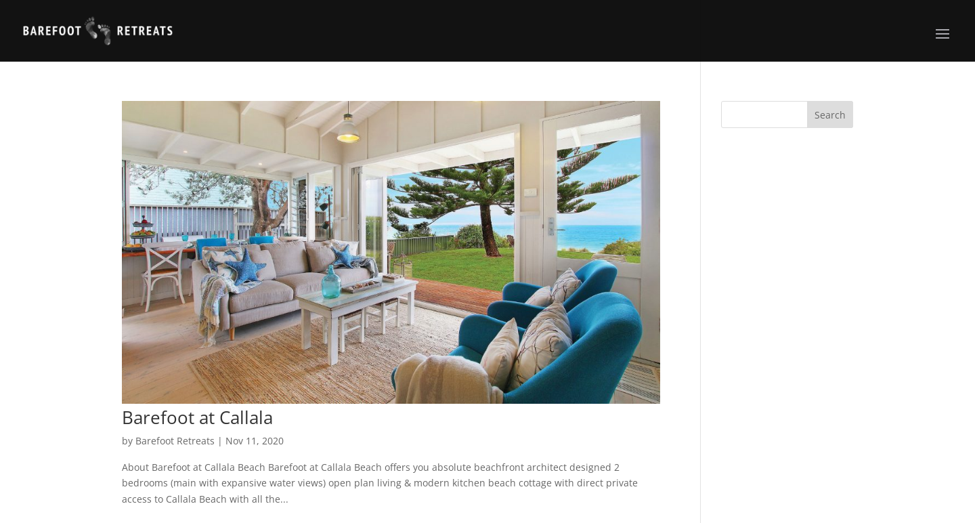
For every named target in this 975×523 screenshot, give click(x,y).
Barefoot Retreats (175, 440)
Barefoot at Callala (197, 417)
